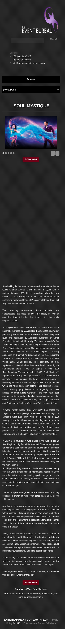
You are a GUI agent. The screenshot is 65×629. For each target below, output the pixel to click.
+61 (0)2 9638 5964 (22, 60)
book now (31, 159)
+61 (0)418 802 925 (22, 56)
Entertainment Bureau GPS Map (39, 623)
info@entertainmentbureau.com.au (29, 63)
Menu (31, 79)
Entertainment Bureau (21, 619)
